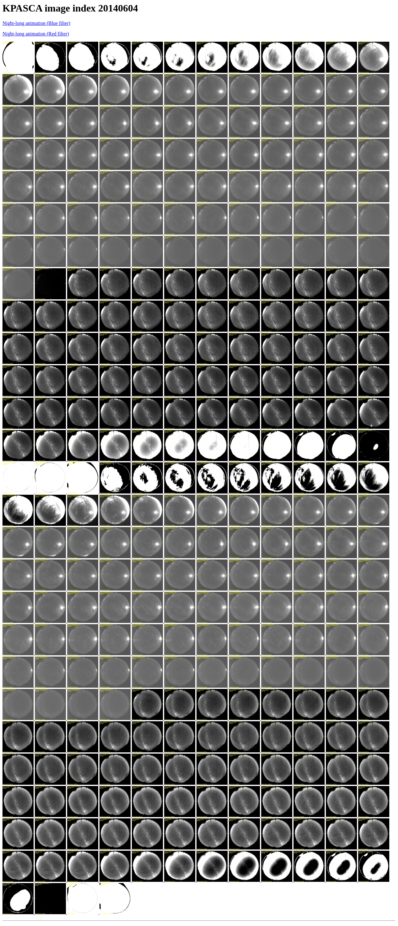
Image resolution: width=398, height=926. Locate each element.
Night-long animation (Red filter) (35, 33)
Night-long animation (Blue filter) (36, 23)
